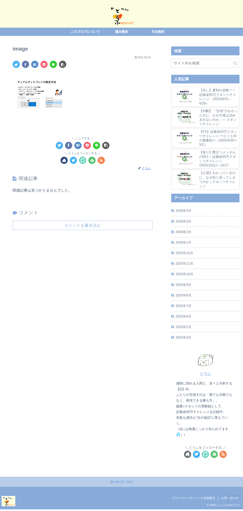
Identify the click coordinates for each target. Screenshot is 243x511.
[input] (205, 63)
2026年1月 (183, 242)
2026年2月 (183, 232)
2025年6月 (183, 316)
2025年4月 (183, 337)
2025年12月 (184, 253)
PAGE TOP (121, 482)
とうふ (205, 374)
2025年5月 (183, 327)
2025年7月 (183, 306)
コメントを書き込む (82, 225)
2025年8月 (183, 295)
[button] (235, 63)
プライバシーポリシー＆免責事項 (193, 498)
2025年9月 (183, 285)
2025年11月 (184, 263)
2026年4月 (183, 210)
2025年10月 (184, 274)
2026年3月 (183, 221)
